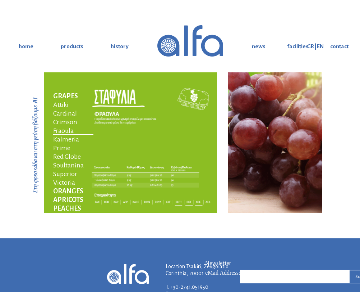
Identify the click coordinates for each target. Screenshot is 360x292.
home (26, 46)
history (120, 46)
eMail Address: (222, 273)
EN (320, 46)
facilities (298, 46)
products (72, 46)
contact (339, 46)
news (259, 46)
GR (310, 46)
